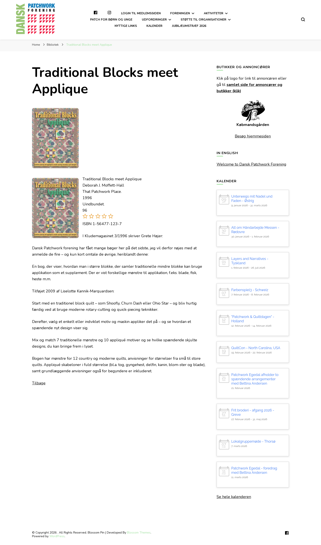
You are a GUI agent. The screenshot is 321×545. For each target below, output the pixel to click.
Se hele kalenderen (234, 496)
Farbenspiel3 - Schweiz (249, 290)
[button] (85, 217)
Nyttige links (126, 26)
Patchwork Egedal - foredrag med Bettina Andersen (254, 470)
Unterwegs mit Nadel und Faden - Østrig (251, 198)
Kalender (154, 26)
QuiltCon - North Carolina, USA (255, 348)
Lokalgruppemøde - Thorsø (253, 441)
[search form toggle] (303, 19)
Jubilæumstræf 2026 (189, 26)
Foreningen (180, 13)
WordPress (57, 536)
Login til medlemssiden (141, 13)
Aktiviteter (213, 13)
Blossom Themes (139, 532)
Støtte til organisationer (203, 20)
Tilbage (38, 383)
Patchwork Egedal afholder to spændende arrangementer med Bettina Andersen (255, 379)
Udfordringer (154, 20)
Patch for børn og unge (111, 20)
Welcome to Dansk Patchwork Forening (251, 164)
